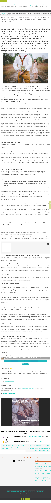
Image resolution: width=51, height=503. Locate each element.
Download (28, 357)
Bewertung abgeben (43, 357)
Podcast (20, 23)
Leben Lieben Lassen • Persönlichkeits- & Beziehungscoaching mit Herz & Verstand (24, 5)
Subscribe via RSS (26, 360)
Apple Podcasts (15, 357)
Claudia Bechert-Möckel (6, 23)
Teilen (35, 357)
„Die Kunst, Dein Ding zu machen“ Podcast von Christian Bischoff (14, 379)
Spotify (8, 357)
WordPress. (29, 498)
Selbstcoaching (24, 23)
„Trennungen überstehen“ (9, 377)
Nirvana (26, 498)
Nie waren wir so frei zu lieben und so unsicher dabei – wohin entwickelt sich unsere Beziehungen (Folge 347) (42, 481)
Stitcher (22, 357)
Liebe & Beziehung (5, 13)
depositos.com (29, 496)
